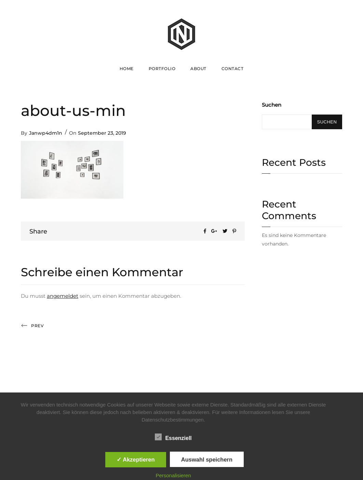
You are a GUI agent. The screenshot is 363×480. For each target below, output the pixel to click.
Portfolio (162, 68)
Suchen (271, 105)
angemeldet (62, 296)
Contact (232, 68)
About (198, 68)
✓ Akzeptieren (136, 459)
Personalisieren (173, 475)
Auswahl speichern (206, 459)
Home (127, 68)
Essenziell (173, 437)
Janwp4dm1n (45, 133)
